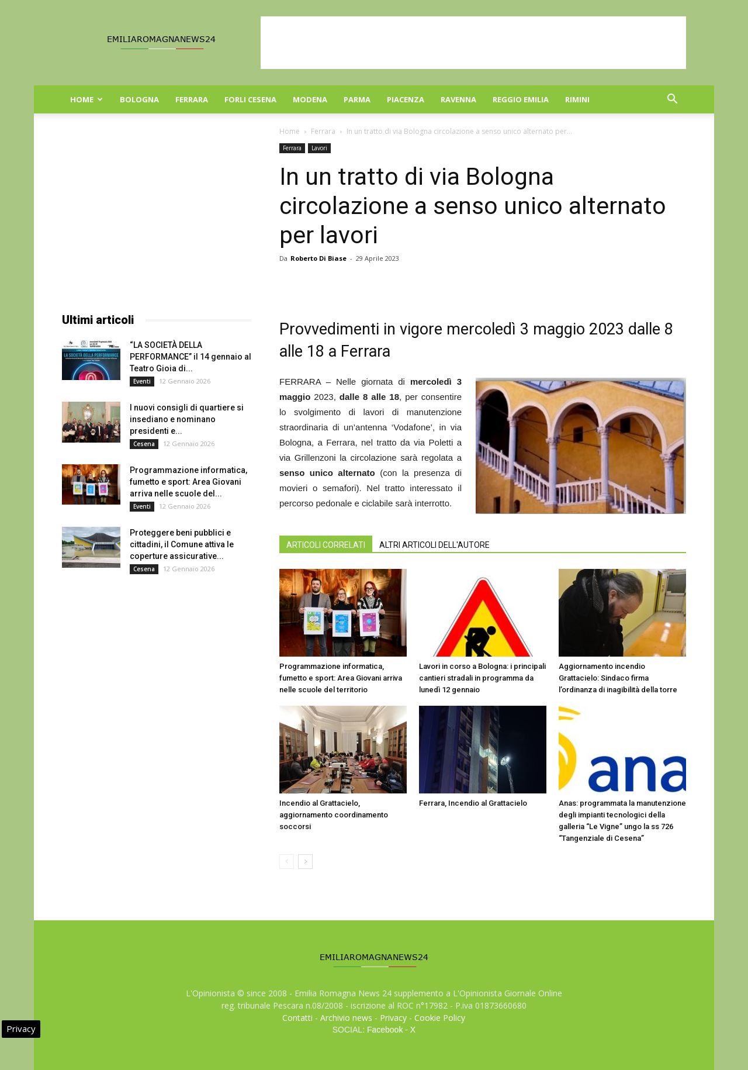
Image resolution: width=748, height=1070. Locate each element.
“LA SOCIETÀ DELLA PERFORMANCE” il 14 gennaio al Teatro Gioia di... (190, 356)
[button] (672, 100)
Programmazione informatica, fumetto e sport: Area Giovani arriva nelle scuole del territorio (340, 678)
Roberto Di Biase (318, 258)
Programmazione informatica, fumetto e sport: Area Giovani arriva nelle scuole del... (188, 481)
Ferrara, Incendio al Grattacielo (473, 803)
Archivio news (346, 1017)
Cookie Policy (439, 1017)
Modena (310, 99)
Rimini (577, 99)
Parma (357, 99)
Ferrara (191, 99)
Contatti (297, 1017)
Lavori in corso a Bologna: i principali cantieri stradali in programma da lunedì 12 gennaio (482, 678)
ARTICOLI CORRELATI (325, 545)
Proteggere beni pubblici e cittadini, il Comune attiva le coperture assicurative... (182, 544)
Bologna (139, 99)
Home (86, 99)
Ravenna (458, 99)
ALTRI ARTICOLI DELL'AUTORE (434, 545)
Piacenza (405, 99)
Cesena (144, 444)
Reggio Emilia (521, 99)
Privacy (393, 1017)
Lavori (319, 148)
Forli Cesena (250, 99)
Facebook (385, 1029)
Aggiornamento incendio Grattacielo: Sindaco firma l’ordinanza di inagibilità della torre (618, 678)
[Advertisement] (473, 42)
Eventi (142, 381)
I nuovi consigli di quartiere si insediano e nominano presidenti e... (187, 419)
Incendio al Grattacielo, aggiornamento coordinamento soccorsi (333, 815)
